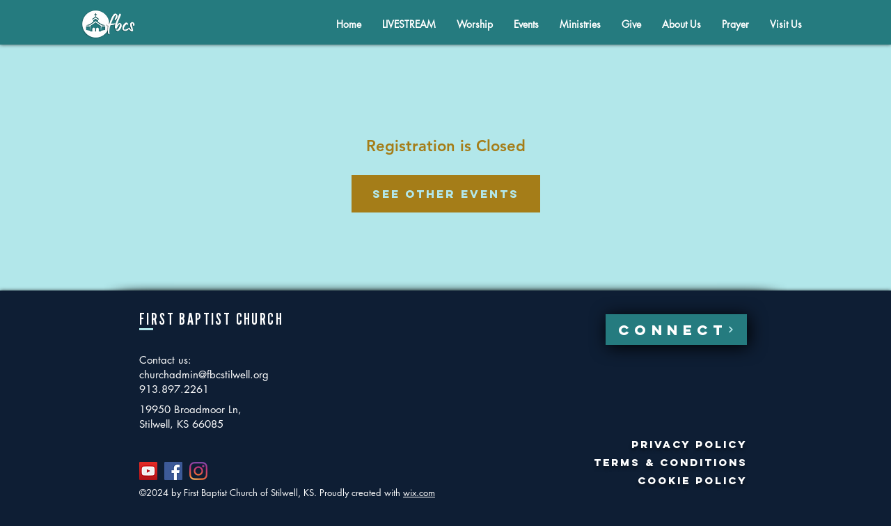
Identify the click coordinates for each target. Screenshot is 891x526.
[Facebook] (173, 471)
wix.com (419, 492)
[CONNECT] (676, 329)
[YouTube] (148, 471)
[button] (681, 24)
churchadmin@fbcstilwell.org (204, 374)
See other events (445, 194)
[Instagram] (198, 471)
